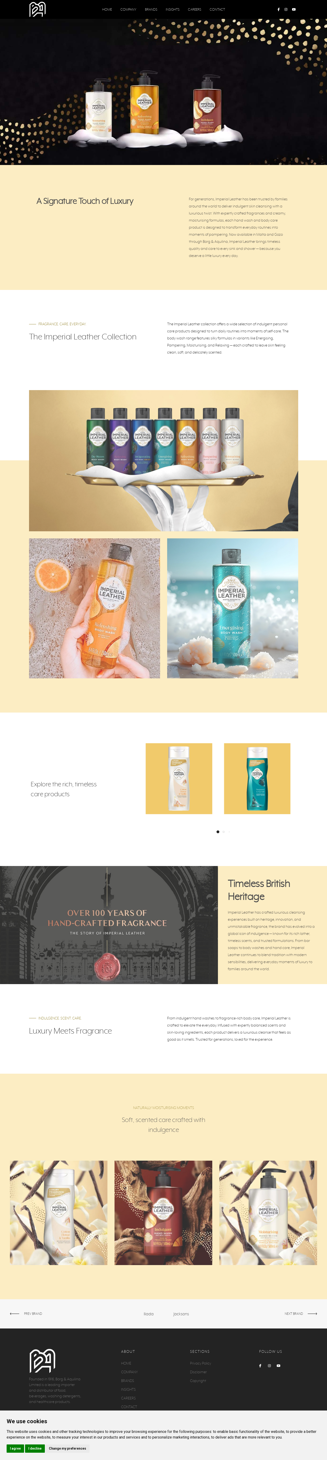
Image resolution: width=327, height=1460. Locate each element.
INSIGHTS (172, 9)
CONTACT (217, 9)
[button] (218, 831)
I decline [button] (35, 1448)
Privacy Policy (200, 1363)
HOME (107, 9)
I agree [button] (15, 1448)
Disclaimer (198, 1372)
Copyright (198, 1380)
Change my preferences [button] (67, 1448)
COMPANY (128, 9)
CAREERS (194, 9)
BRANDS (151, 9)
